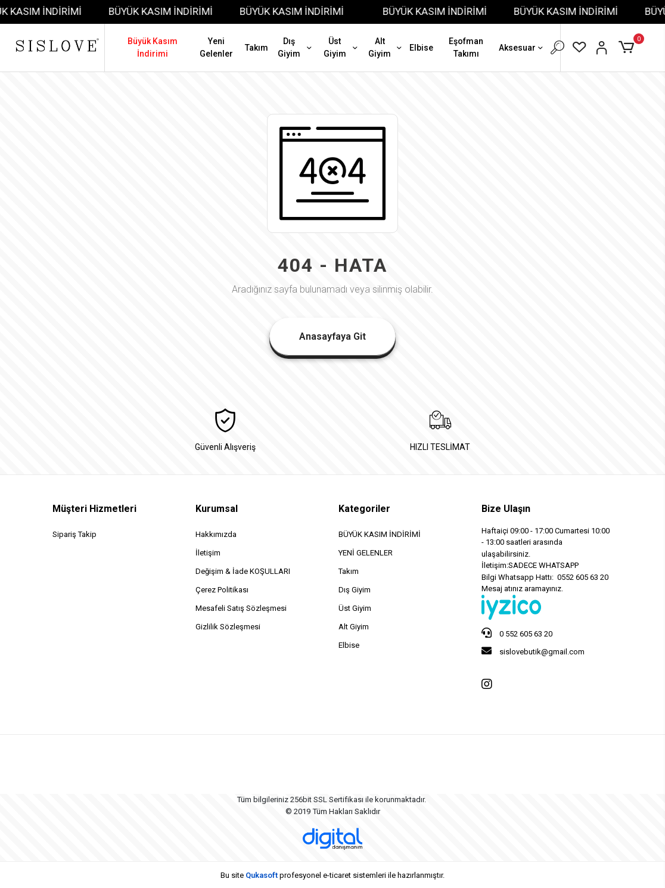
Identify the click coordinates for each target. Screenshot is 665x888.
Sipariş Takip (74, 534)
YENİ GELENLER (365, 552)
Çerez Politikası (221, 589)
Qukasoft (262, 875)
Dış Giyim (295, 47)
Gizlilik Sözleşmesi (227, 626)
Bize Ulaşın (505, 508)
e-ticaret (337, 875)
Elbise (421, 47)
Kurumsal (216, 508)
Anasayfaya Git (332, 336)
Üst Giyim (342, 47)
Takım (256, 47)
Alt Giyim (385, 47)
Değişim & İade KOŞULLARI (242, 571)
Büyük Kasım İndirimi (153, 47)
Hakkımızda (216, 534)
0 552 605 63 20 (516, 633)
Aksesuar (522, 48)
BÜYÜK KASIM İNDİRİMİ (169, 11)
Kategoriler (364, 508)
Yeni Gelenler (216, 47)
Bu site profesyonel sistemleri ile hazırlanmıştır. (332, 875)
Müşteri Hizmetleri (94, 508)
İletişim (207, 552)
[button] (628, 47)
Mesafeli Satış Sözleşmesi (241, 608)
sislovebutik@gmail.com (533, 650)
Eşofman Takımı (466, 47)
